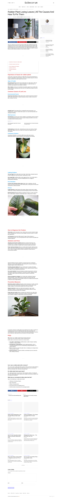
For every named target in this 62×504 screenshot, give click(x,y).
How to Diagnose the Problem (14, 66)
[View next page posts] (23, 126)
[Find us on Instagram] (51, 496)
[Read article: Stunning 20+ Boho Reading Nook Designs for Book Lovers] (42, 46)
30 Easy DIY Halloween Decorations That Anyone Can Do (49, 50)
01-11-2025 (47, 47)
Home (8, 9)
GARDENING (11, 9)
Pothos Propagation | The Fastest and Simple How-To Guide (31, 415)
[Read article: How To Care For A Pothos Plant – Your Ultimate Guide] (31, 449)
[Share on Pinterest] (22, 42)
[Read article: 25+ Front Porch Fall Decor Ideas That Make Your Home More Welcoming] (42, 55)
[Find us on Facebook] (49, 496)
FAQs (10, 70)
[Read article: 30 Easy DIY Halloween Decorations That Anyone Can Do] (42, 50)
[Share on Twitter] (31, 42)
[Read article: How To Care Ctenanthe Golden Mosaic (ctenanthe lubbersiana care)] (15, 428)
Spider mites (25, 183)
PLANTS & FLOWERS (15, 9)
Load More (23, 465)
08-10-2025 (47, 56)
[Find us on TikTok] (12, 2)
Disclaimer (21, 493)
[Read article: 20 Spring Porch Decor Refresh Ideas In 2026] (42, 41)
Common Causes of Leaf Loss (14, 64)
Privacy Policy (17, 493)
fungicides (9, 278)
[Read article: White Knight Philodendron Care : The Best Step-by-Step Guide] (15, 407)
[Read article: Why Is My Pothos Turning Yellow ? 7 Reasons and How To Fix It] (15, 449)
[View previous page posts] (22, 126)
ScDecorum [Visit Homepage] (31, 3)
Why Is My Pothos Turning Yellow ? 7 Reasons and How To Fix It (15, 457)
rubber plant (26, 44)
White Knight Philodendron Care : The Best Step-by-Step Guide (15, 415)
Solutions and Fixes (12, 67)
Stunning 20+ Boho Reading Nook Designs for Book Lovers (50, 45)
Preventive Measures (12, 69)
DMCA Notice (24, 493)
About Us (9, 493)
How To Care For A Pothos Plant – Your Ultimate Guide (31, 457)
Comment (9, 472)
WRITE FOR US (13, 493)
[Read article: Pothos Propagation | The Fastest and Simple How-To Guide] (31, 407)
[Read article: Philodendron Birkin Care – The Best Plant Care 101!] (31, 428)
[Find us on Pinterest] (9, 2)
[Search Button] (53, 3)
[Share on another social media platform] (37, 42)
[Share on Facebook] (12, 42)
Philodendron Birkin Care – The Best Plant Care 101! (30, 436)
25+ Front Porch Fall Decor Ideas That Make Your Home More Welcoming (50, 55)
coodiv (18, 496)
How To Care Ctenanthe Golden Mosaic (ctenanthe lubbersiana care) (14, 436)
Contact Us (28, 493)
